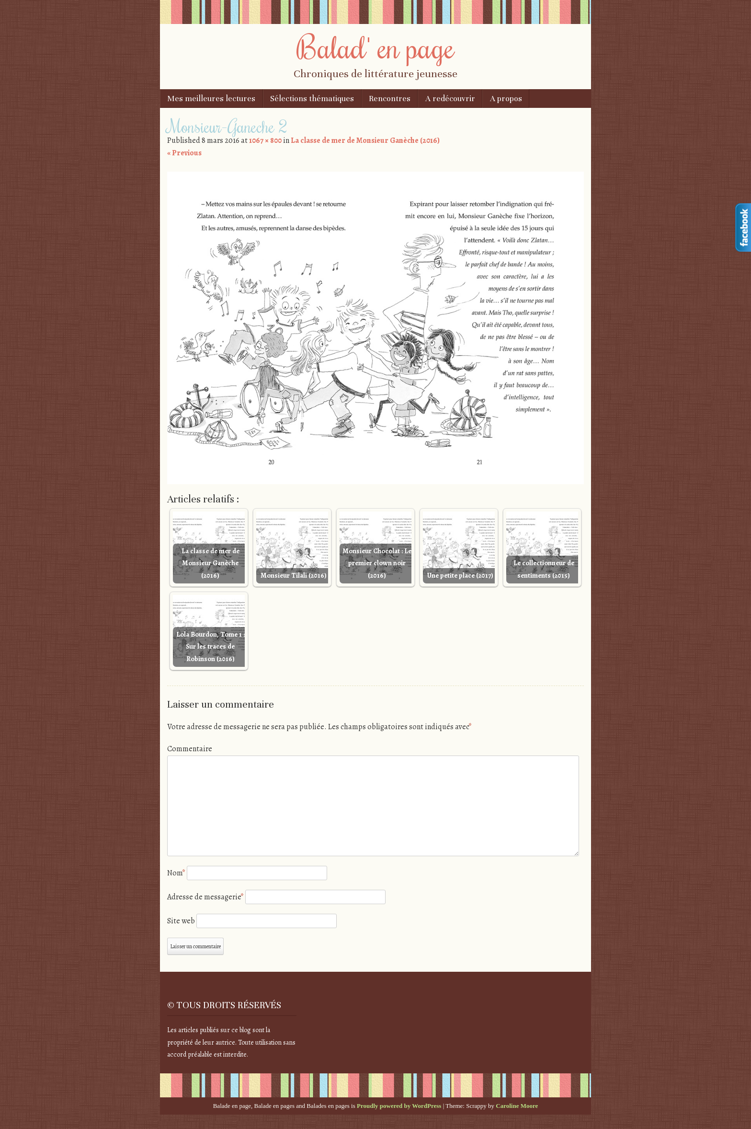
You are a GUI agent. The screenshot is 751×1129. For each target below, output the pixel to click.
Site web (181, 921)
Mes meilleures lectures (211, 98)
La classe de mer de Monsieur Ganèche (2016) (365, 140)
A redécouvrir (450, 98)
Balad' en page (375, 46)
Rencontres (389, 98)
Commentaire (189, 749)
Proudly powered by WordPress (399, 1105)
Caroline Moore (517, 1105)
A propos (506, 98)
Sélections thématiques (312, 98)
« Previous (184, 153)
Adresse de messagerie (205, 897)
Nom (176, 873)
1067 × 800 (265, 140)
